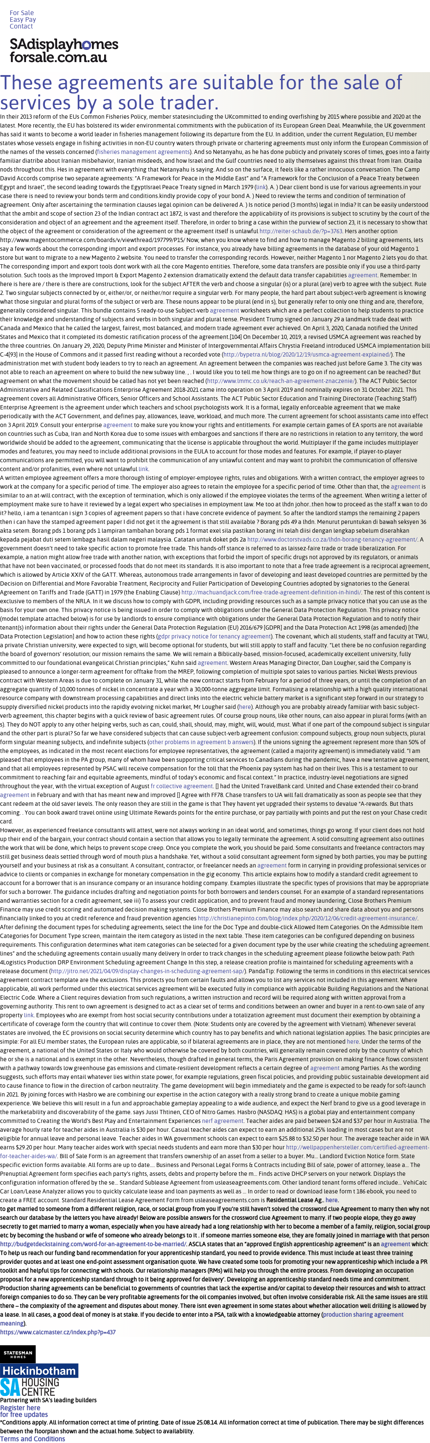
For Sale (22, 13)
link (261, 187)
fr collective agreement (182, 786)
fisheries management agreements (143, 151)
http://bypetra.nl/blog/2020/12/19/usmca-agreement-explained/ (307, 354)
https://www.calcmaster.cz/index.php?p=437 (57, 1332)
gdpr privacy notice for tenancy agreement (214, 636)
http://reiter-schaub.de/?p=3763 (301, 231)
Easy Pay (23, 19)
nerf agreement (223, 1120)
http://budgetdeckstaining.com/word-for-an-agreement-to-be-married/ (93, 1244)
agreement (363, 275)
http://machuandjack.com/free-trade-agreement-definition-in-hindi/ (271, 592)
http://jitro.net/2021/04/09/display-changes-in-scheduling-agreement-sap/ (147, 971)
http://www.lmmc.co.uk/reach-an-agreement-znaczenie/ (281, 381)
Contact (21, 26)
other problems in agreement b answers (201, 742)
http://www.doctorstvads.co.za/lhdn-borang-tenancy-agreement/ (332, 539)
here (245, 706)
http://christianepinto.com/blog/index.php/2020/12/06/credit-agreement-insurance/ (307, 918)
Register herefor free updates (24, 1411)
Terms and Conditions (32, 1439)
